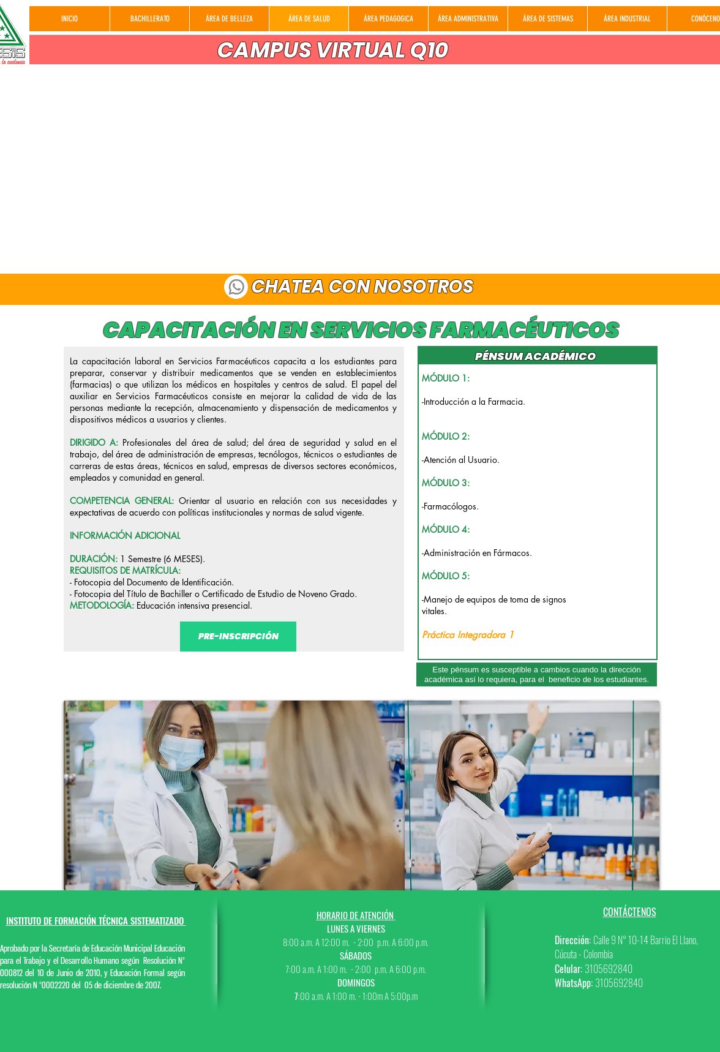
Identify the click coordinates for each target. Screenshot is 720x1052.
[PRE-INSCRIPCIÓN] (238, 637)
